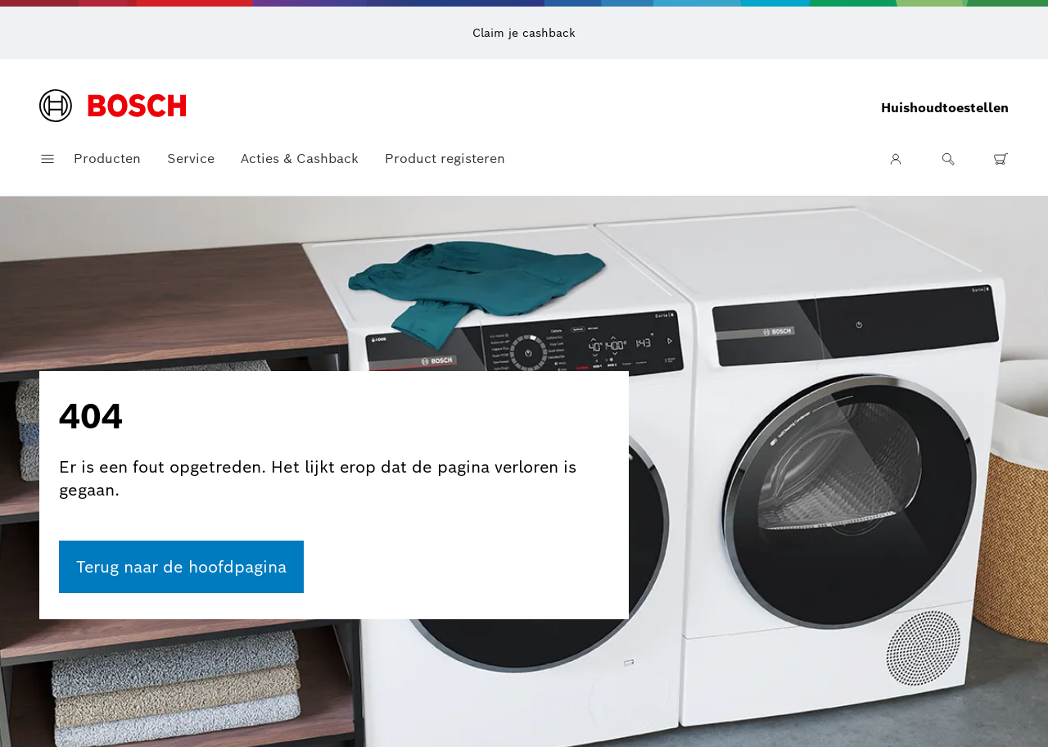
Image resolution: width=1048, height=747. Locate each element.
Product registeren (445, 158)
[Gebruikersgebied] (895, 159)
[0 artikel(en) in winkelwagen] (1000, 159)
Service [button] (191, 158)
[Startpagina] (112, 107)
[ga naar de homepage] (181, 567)
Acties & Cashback (300, 158)
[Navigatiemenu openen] (47, 159)
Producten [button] (107, 158)
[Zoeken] (948, 159)
